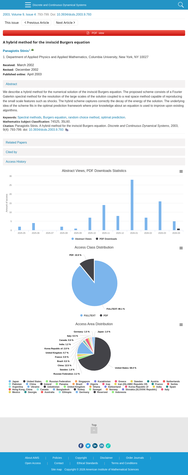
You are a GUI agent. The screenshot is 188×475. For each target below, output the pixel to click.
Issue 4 (31, 14)
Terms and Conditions (124, 463)
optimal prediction (113, 117)
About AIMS (32, 457)
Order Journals (135, 457)
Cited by (11, 152)
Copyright (81, 457)
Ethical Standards (87, 463)
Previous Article (37, 23)
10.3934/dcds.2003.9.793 (74, 14)
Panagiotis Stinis (16, 51)
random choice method (83, 117)
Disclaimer (106, 457)
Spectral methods (29, 117)
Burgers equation (54, 117)
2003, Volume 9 (13, 14)
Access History (16, 161)
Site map (56, 469)
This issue (12, 23)
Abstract (11, 84)
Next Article (65, 23)
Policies (57, 457)
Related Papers (16, 142)
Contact (58, 463)
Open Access (33, 463)
